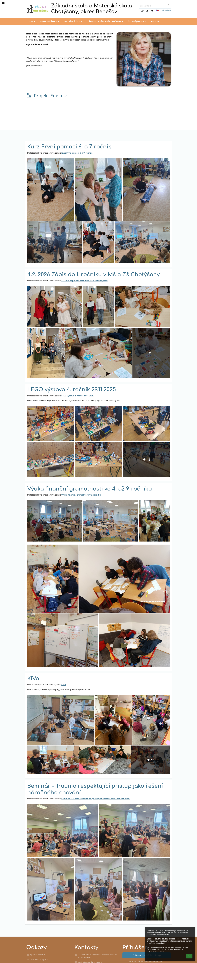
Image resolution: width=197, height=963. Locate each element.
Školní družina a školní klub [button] (106, 21)
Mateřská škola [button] (74, 21)
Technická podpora (39, 959)
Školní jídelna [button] (137, 21)
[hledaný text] (155, 5)
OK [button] (189, 956)
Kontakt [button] (156, 21)
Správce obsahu (37, 954)
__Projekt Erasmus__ (49, 95)
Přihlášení (166, 10)
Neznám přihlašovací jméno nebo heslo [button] (146, 961)
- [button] (147, 10)
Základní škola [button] (50, 21)
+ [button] (142, 10)
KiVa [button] (32, 21)
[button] (157, 10)
